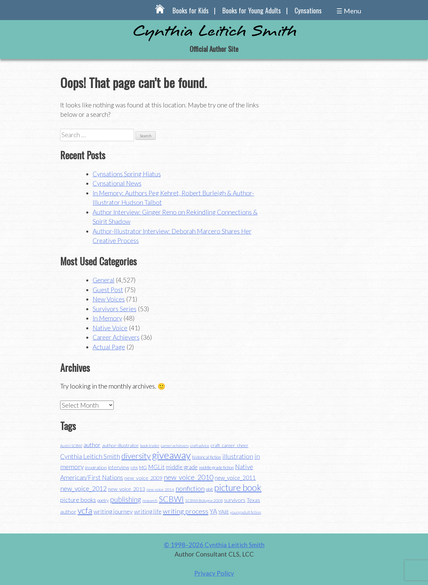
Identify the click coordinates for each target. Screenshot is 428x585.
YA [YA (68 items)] (213, 511)
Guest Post (108, 290)
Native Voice (110, 328)
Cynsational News (117, 183)
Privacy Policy (214, 573)
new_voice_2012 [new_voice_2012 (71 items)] (83, 488)
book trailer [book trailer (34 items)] (149, 445)
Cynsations (308, 10)
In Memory (107, 318)
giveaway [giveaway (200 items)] (171, 455)
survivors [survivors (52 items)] (234, 500)
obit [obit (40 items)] (209, 489)
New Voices (109, 299)
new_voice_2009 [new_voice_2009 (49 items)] (143, 478)
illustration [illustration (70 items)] (237, 456)
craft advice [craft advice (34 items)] (199, 445)
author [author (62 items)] (92, 444)
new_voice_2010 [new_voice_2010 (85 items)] (188, 477)
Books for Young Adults (251, 10)
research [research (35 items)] (149, 500)
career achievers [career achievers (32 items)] (175, 445)
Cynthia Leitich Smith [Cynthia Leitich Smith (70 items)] (90, 456)
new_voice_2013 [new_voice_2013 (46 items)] (126, 489)
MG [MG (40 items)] (143, 467)
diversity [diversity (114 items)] (136, 456)
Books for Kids (191, 10)
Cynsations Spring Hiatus (127, 174)
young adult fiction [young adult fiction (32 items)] (245, 512)
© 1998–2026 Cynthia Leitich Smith (214, 545)
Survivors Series (114, 309)
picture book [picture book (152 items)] (237, 487)
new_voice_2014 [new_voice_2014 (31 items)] (160, 489)
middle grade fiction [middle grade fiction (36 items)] (216, 467)
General (103, 280)
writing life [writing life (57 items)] (148, 511)
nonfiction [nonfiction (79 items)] (190, 488)
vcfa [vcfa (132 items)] (85, 510)
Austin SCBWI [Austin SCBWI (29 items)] (71, 445)
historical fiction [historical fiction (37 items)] (206, 457)
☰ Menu (348, 11)
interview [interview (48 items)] (118, 467)
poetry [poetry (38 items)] (103, 500)
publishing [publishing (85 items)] (125, 499)
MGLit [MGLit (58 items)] (156, 467)
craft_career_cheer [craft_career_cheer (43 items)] (229, 445)
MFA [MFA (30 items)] (134, 468)
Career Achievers (116, 337)
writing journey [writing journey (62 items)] (113, 511)
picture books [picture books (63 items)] (78, 499)
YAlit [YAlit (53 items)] (223, 511)
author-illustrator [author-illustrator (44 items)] (120, 445)
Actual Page (109, 347)
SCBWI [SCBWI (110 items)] (171, 499)
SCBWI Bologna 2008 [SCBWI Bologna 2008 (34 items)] (204, 500)
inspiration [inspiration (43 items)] (96, 467)
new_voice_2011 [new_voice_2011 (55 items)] (235, 477)
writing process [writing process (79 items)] (185, 511)
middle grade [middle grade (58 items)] (182, 467)
